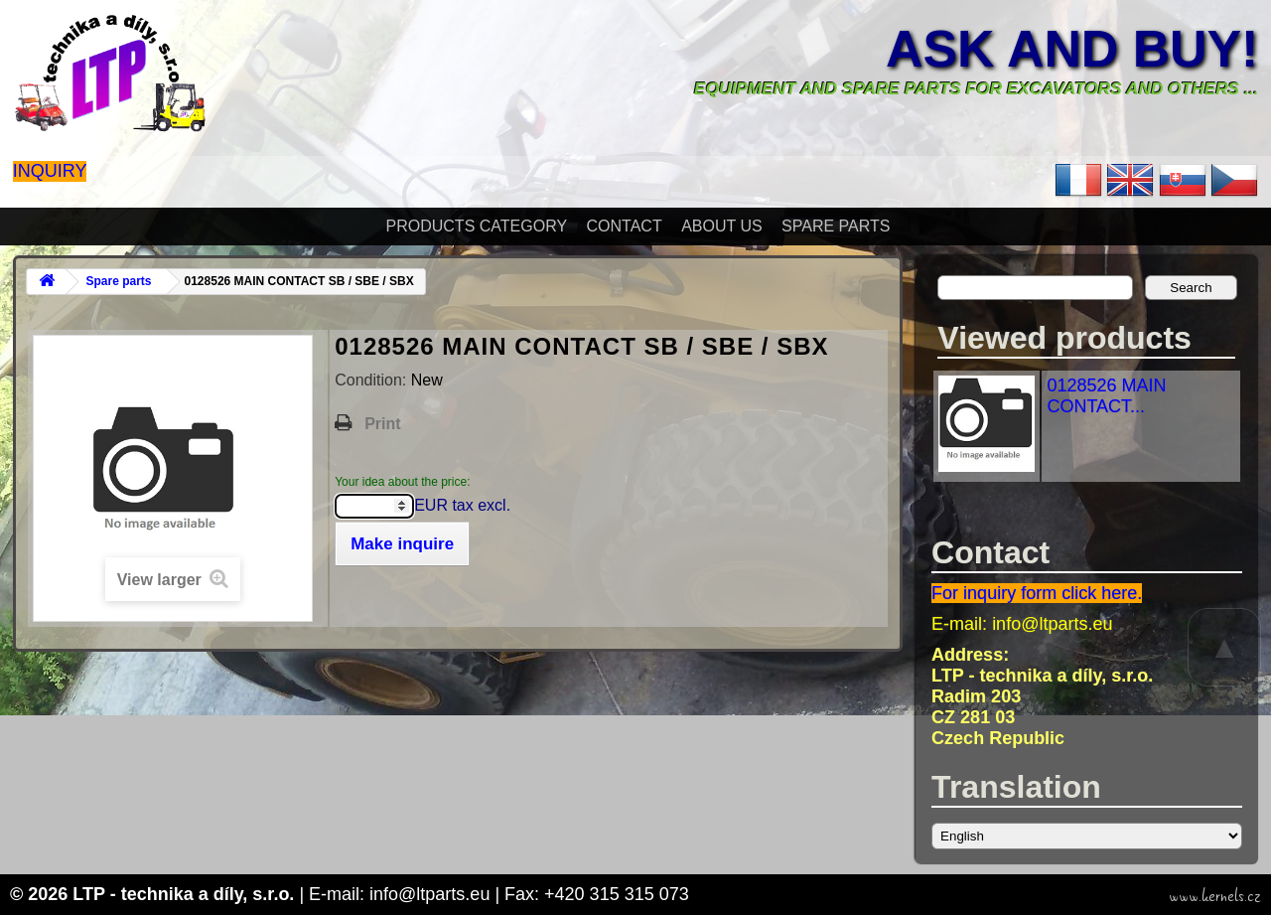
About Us (722, 226)
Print (382, 423)
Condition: (373, 380)
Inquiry (50, 171)
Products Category (477, 226)
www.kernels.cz (1215, 896)
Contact (624, 226)
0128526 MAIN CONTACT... (1106, 396)
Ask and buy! (1072, 48)
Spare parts (835, 226)
